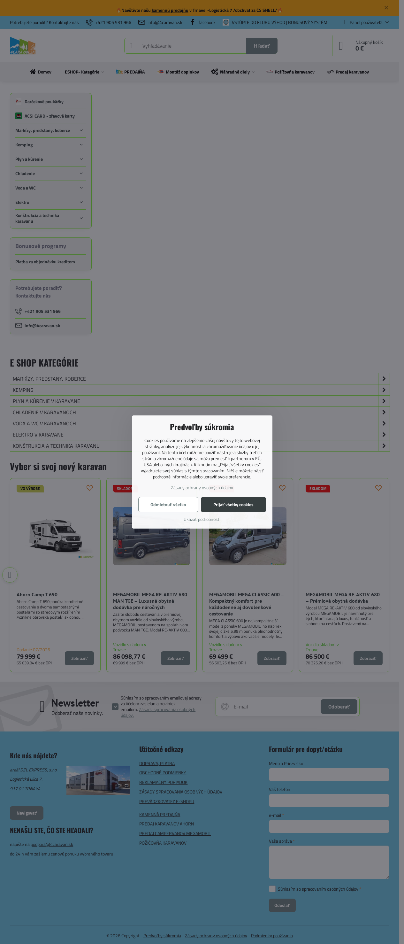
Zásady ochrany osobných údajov (202, 487)
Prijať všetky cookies (233, 504)
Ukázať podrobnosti (202, 519)
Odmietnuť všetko (168, 504)
